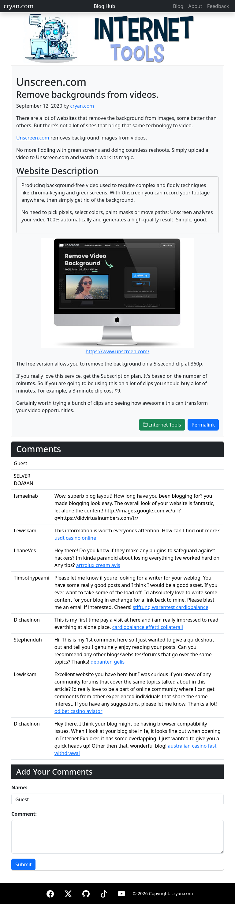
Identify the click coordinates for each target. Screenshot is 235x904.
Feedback (218, 6)
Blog (178, 6)
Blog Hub (104, 6)
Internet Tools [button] (162, 424)
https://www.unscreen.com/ (117, 351)
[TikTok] (103, 893)
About (195, 6)
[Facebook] (50, 893)
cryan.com (18, 6)
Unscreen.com (32, 137)
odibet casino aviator (78, 711)
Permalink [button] (203, 424)
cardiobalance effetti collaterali (147, 627)
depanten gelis (108, 661)
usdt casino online (75, 537)
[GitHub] (86, 893)
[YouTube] (121, 893)
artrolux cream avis (98, 565)
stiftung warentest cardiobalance (170, 607)
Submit (23, 864)
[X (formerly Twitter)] (68, 893)
